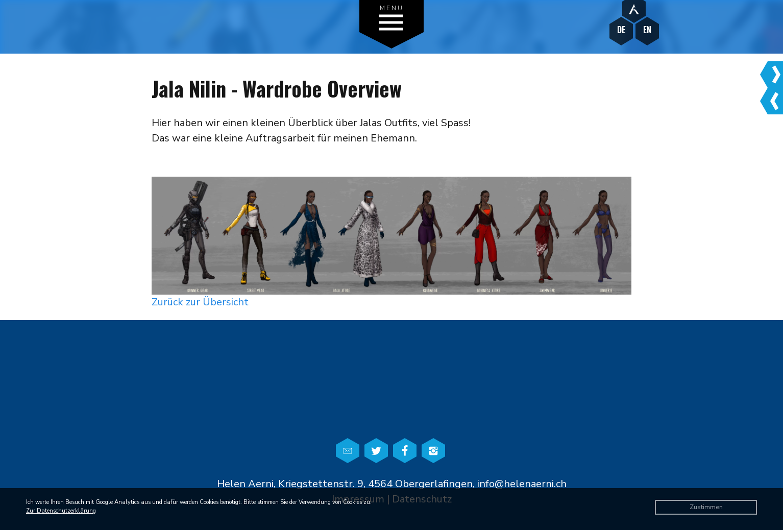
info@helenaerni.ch (522, 484)
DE (621, 30)
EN (647, 30)
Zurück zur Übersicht (200, 302)
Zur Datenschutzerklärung (61, 511)
